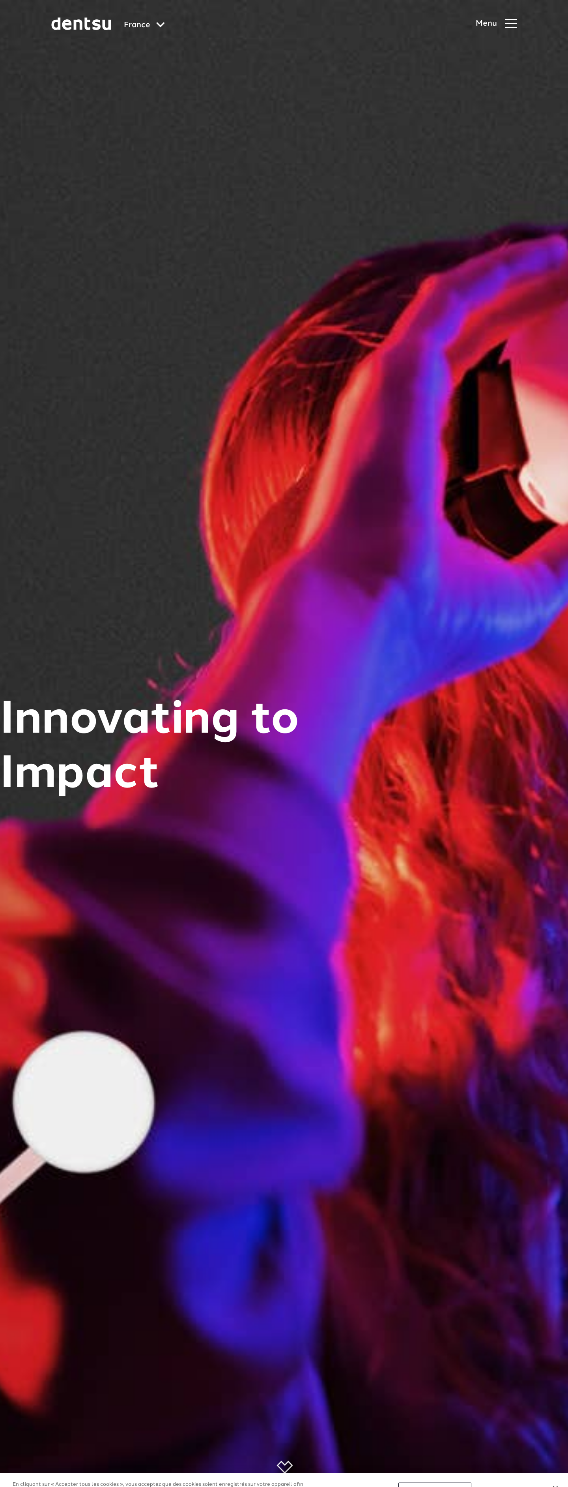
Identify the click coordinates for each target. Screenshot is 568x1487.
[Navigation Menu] (496, 24)
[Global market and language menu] (144, 25)
